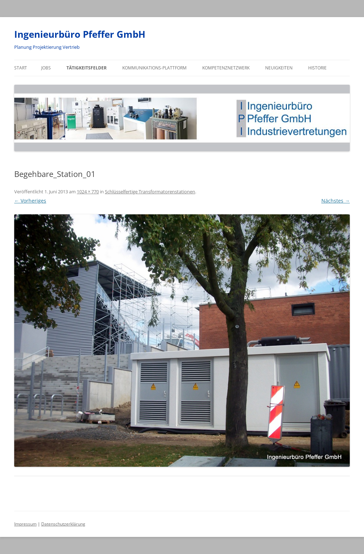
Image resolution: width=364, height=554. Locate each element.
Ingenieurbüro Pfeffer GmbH (79, 34)
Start (20, 68)
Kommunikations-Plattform (154, 68)
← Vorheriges (30, 200)
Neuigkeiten (279, 68)
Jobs (46, 68)
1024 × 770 (88, 191)
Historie (317, 68)
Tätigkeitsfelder (86, 68)
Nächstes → (335, 200)
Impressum (25, 524)
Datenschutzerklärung (63, 524)
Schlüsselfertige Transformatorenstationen (150, 191)
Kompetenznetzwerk (226, 68)
